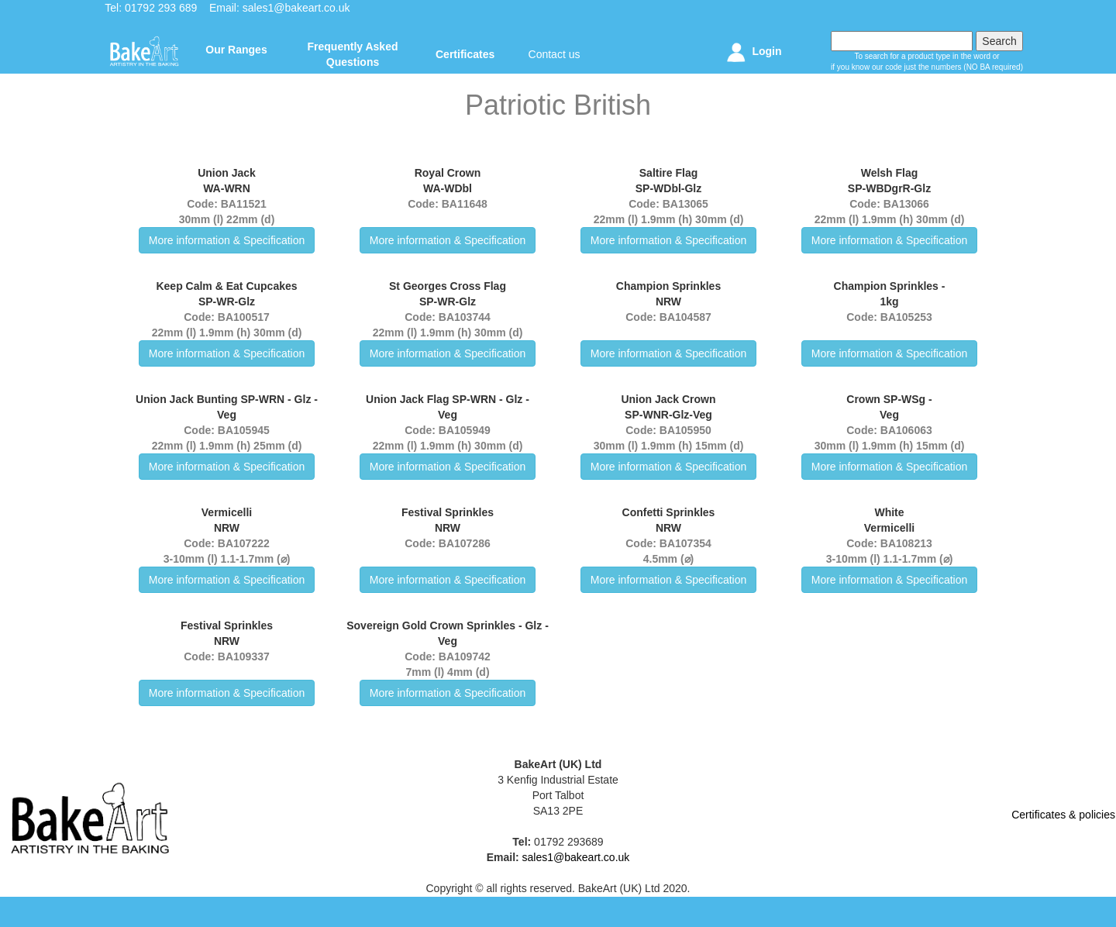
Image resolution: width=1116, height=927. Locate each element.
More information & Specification (227, 240)
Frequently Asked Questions (353, 54)
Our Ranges (236, 49)
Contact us (554, 54)
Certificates (465, 54)
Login (752, 52)
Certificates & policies (1063, 814)
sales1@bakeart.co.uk (296, 8)
